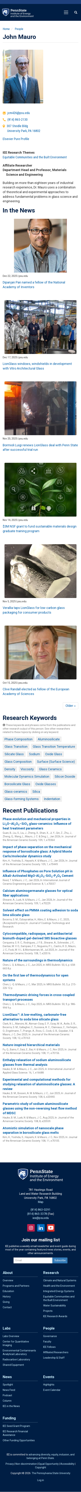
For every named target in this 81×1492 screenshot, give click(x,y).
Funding (9, 1418)
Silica (36, 791)
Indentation (52, 799)
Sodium (34, 754)
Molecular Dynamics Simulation (26, 776)
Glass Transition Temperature (54, 746)
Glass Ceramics (50, 769)
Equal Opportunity (49, 1463)
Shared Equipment (13, 1364)
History (7, 1296)
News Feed (9, 1390)
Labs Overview (11, 1336)
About (8, 1273)
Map (40, 1202)
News (7, 1377)
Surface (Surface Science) (56, 761)
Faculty (47, 1341)
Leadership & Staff (54, 1357)
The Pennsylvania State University (51, 1473)
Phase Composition (18, 739)
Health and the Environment (59, 1285)
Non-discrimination (26, 1463)
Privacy (10, 1463)
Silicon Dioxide (65, 776)
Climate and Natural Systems (59, 1280)
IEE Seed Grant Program (16, 1426)
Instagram (31, 1228)
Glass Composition (18, 761)
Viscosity (27, 769)
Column (7, 1400)
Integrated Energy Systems (58, 1291)
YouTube (51, 1228)
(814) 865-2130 (17, 119)
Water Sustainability (54, 1305)
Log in (40, 1480)
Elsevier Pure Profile (16, 139)
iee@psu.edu (40, 1218)
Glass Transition (16, 746)
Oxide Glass (53, 754)
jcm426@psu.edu (18, 113)
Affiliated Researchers (55, 1352)
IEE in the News (11, 1406)
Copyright (40, 1467)
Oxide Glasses (45, 784)
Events (48, 1377)
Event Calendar (51, 1390)
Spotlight (8, 1384)
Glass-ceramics (15, 791)
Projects (48, 1310)
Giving (6, 1302)
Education (8, 1291)
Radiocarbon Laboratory (16, 1359)
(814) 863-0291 (40, 1209)
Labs (7, 1328)
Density (9, 769)
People (19, 29)
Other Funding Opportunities (19, 1440)
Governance (50, 1336)
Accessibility (67, 1463)
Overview (8, 1280)
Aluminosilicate (49, 739)
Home (6, 29)
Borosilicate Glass (17, 784)
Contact (7, 1307)
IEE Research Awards (55, 1316)
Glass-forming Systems (21, 799)
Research (51, 1273)
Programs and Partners (16, 1285)
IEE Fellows (49, 1347)
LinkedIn (41, 1228)
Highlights (48, 1384)
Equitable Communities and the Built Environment (35, 157)
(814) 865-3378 (37, 1214)
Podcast (7, 1395)
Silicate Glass (14, 754)
